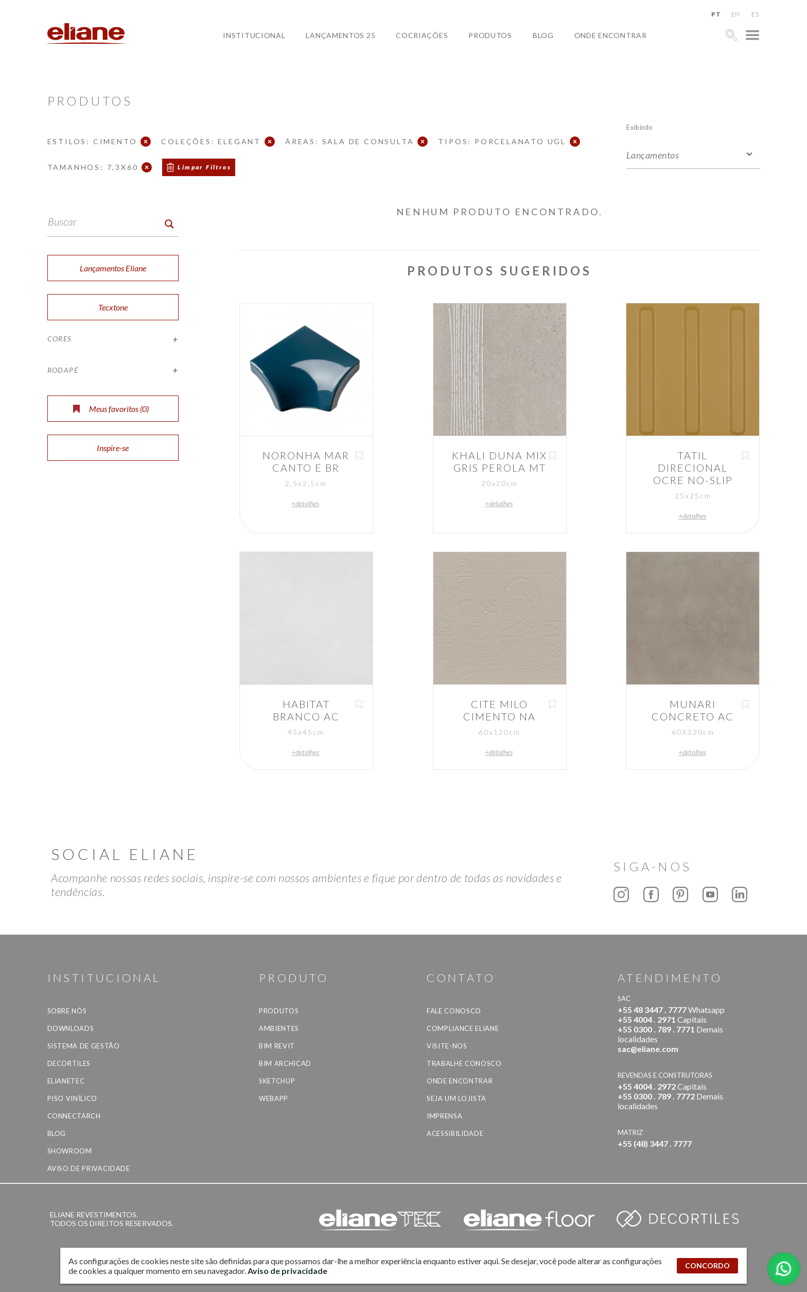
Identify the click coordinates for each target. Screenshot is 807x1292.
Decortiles (69, 1063)
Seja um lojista (456, 1098)
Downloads (70, 1028)
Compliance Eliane (463, 1028)
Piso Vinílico (72, 1098)
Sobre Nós (67, 1011)
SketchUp (277, 1081)
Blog (543, 35)
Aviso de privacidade (88, 1168)
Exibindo (639, 127)
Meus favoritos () (111, 409)
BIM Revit (277, 1046)
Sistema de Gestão (83, 1046)
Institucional (254, 35)
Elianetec (66, 1081)
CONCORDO (707, 1265)
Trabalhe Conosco (464, 1063)
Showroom (69, 1151)
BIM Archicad (285, 1063)
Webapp (273, 1098)
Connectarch (74, 1116)
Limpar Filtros (204, 167)
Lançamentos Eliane (113, 268)
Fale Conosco (454, 1011)
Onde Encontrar (610, 35)
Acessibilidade (455, 1133)
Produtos (490, 35)
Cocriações (422, 35)
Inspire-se (113, 448)
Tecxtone (113, 307)
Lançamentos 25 (340, 35)
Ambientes (279, 1028)
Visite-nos (447, 1046)
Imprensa (444, 1116)
